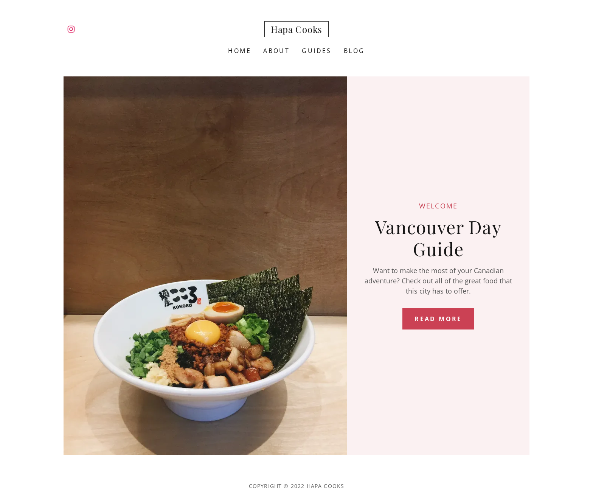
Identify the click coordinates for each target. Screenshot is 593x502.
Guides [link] (317, 51)
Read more (438, 319)
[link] (71, 29)
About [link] (276, 51)
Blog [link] (354, 51)
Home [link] (239, 51)
